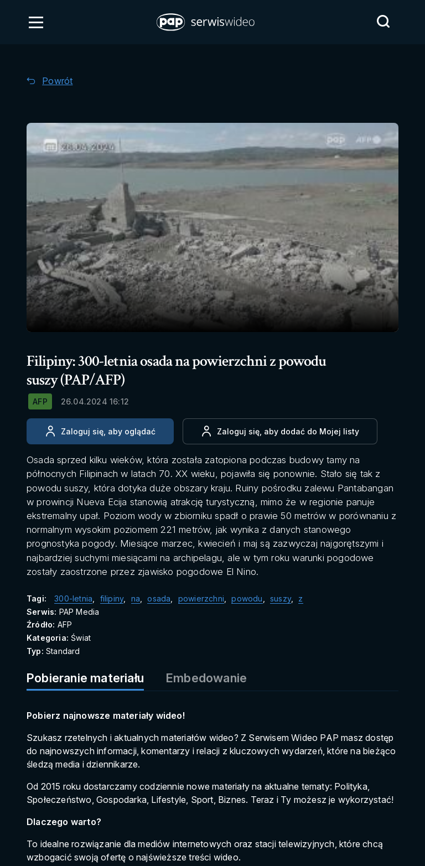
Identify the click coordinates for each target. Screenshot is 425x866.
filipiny (112, 598)
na (135, 598)
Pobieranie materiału (85, 678)
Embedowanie (206, 678)
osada (158, 598)
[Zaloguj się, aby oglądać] (100, 431)
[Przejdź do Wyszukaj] (382, 21)
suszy (280, 598)
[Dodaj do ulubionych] (280, 431)
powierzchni (201, 598)
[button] (206, 22)
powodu (246, 598)
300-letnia (73, 598)
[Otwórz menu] (36, 22)
